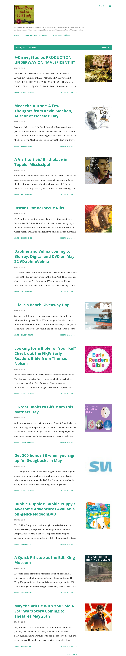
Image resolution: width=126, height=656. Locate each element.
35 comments (26, 593)
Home (16, 35)
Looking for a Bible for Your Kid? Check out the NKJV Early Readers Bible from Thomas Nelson (45, 356)
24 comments (26, 292)
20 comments (26, 238)
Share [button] (16, 92)
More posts (72, 654)
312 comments (27, 335)
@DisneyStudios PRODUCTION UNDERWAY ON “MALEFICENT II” (44, 60)
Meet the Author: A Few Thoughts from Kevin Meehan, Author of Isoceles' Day (43, 111)
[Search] (101, 6)
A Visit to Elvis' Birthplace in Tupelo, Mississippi (40, 162)
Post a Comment (28, 92)
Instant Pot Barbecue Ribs (39, 207)
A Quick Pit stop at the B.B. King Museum (44, 560)
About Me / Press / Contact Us (36, 35)
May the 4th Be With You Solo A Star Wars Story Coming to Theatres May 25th (44, 611)
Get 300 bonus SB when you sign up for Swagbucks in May (45, 458)
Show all (106, 47)
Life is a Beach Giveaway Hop (41, 304)
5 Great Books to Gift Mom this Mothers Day (43, 409)
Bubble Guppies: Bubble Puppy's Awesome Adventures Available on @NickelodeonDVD (45, 509)
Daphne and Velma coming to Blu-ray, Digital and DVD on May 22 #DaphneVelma (44, 256)
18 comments (26, 146)
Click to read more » (68, 92)
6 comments (26, 544)
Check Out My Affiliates (61, 35)
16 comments (26, 195)
